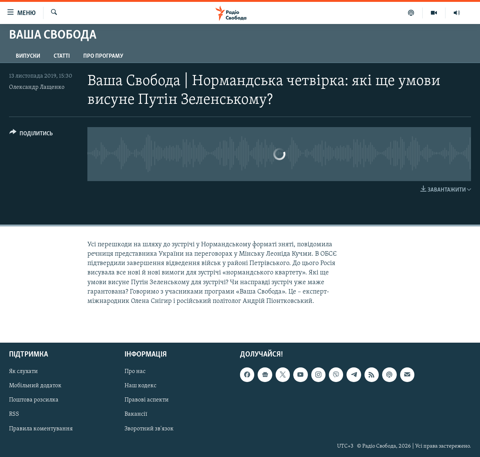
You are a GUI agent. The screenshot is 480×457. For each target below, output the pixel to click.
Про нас (135, 372)
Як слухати (23, 372)
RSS (14, 415)
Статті (62, 56)
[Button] (31, 134)
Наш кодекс (140, 386)
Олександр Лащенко (36, 87)
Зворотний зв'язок (149, 429)
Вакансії (135, 415)
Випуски (28, 56)
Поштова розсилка (33, 400)
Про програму (103, 56)
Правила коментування (41, 429)
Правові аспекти (146, 400)
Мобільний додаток (35, 386)
